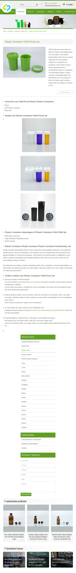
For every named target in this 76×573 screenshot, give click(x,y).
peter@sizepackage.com (52, 4)
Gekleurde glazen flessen (30, 342)
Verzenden (26, 494)
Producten (20, 11)
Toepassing (40, 11)
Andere (24, 380)
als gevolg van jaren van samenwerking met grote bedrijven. (44, 310)
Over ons (31, 11)
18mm (24, 406)
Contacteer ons (69, 11)
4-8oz (23, 372)
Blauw (24, 393)
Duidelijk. (25, 385)
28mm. (24, 423)
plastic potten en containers (31, 282)
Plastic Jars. (24, 31)
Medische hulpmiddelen (30, 444)
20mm (24, 410)
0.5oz (23, 363)
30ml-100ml (26, 376)
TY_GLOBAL (69, 4)
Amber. (24, 389)
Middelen (50, 11)
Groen (24, 397)
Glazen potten (26, 354)
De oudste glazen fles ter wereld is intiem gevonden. (13, 562)
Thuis (12, 11)
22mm (24, 414)
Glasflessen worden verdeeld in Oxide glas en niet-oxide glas (37, 562)
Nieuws (59, 11)
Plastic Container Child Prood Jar (38, 31)
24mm (24, 419)
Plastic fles (25, 346)
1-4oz (23, 367)
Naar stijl (17, 31)
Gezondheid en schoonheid (31, 439)
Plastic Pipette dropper (29, 359)
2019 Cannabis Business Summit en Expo (60, 562)
